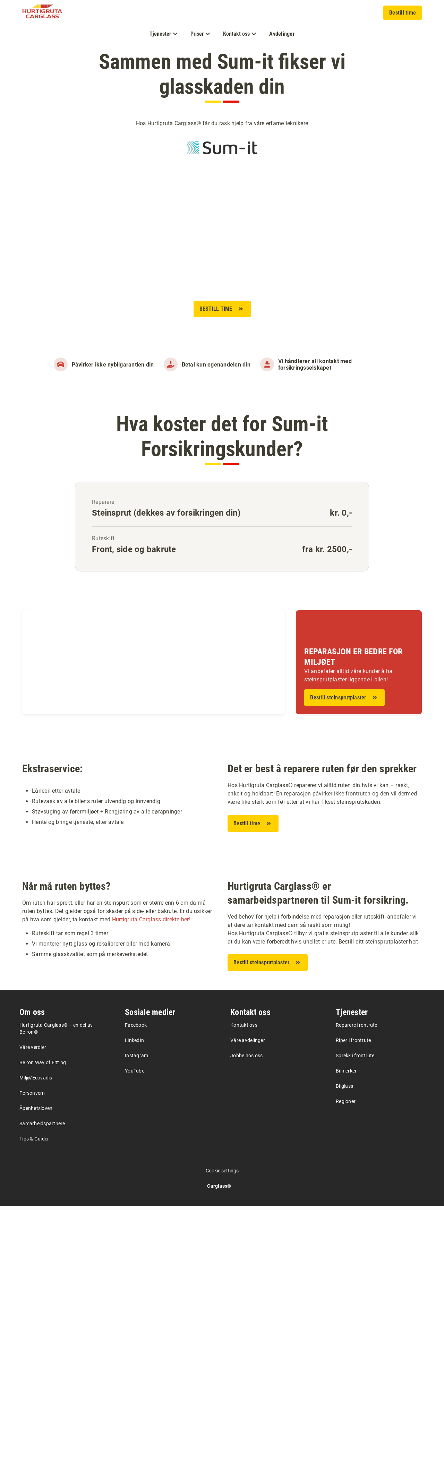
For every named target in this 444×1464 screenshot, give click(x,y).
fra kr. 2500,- (327, 549)
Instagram (136, 1313)
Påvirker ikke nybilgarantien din (113, 364)
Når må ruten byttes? (66, 1144)
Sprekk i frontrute (355, 1313)
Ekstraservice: (52, 897)
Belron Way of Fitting (42, 1320)
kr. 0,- (341, 513)
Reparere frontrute (356, 1283)
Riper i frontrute (353, 1298)
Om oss (32, 1270)
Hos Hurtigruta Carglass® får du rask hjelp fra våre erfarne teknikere (222, 123)
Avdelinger (281, 34)
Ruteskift (103, 538)
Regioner (346, 1359)
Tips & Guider (34, 1397)
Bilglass (344, 1344)
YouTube (134, 1329)
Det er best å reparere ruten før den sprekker (322, 898)
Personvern (32, 1351)
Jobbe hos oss (246, 1313)
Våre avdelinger (247, 1298)
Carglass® (219, 1444)
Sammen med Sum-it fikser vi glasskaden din (222, 74)
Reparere (103, 502)
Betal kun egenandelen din (216, 364)
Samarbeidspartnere (42, 1381)
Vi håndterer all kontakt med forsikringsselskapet (315, 364)
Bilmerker (346, 1329)
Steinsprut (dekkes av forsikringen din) (166, 513)
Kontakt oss (250, 1270)
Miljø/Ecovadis (35, 1335)
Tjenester (352, 1270)
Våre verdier (32, 1305)
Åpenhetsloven (35, 1366)
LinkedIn (134, 1298)
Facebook (136, 1283)
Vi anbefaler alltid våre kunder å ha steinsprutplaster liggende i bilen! (348, 675)
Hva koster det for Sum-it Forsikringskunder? (222, 436)
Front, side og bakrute (134, 549)
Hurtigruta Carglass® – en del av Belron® (56, 1286)
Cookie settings (222, 1428)
